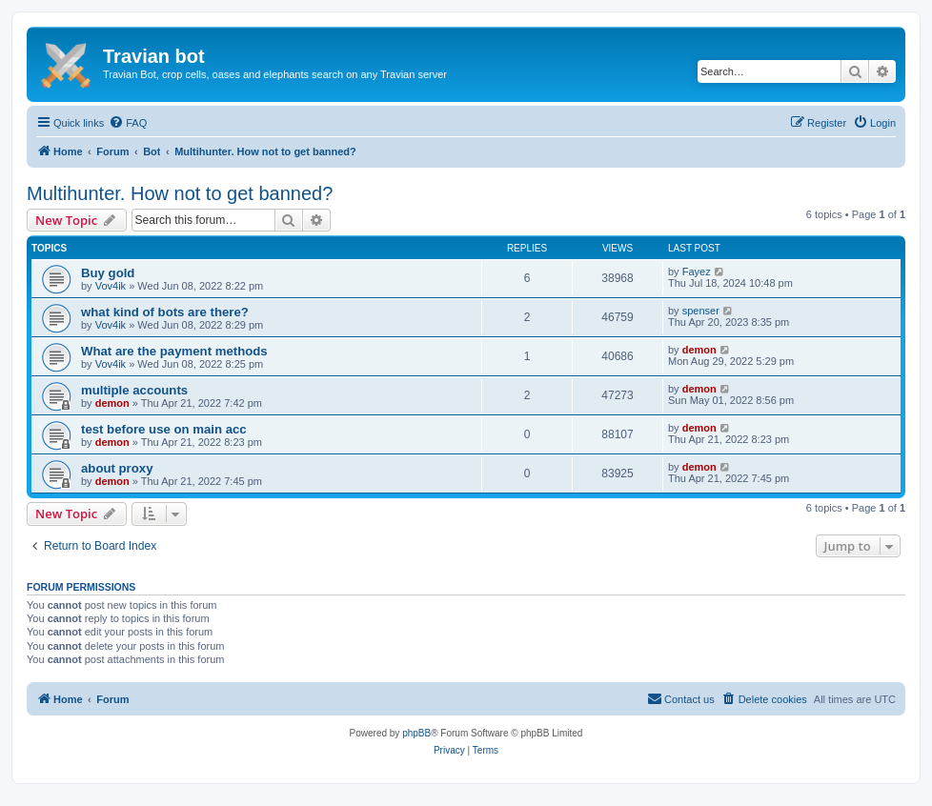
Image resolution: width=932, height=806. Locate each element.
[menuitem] (128, 122)
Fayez (696, 271)
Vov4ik (110, 286)
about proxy (116, 468)
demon (699, 349)
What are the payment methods (174, 351)
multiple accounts (134, 390)
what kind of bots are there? (165, 312)
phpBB (416, 733)
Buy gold (107, 273)
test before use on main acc (164, 429)
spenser (700, 310)
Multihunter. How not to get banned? (180, 193)
